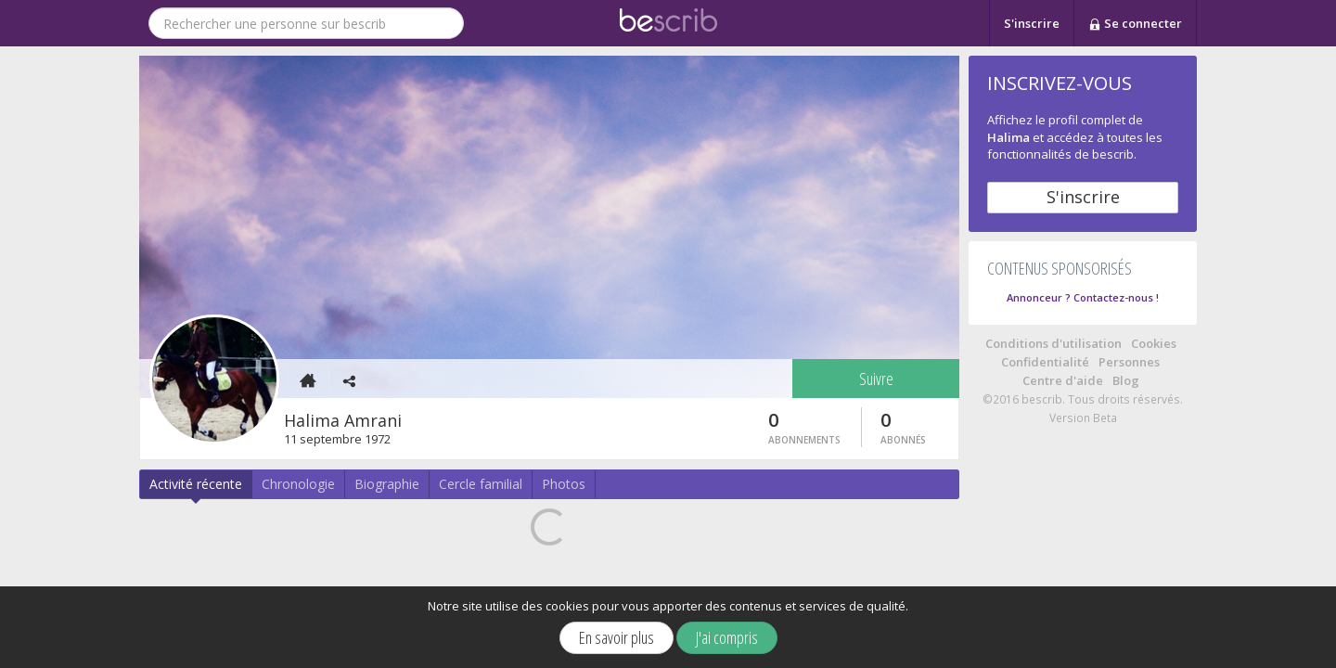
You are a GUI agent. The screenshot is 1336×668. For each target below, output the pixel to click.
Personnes (1129, 361)
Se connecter (1135, 24)
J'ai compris (727, 637)
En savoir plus (616, 637)
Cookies (1153, 343)
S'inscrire (1032, 23)
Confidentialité (1045, 361)
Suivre (876, 378)
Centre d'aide (1062, 380)
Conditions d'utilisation (1053, 343)
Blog (1125, 380)
